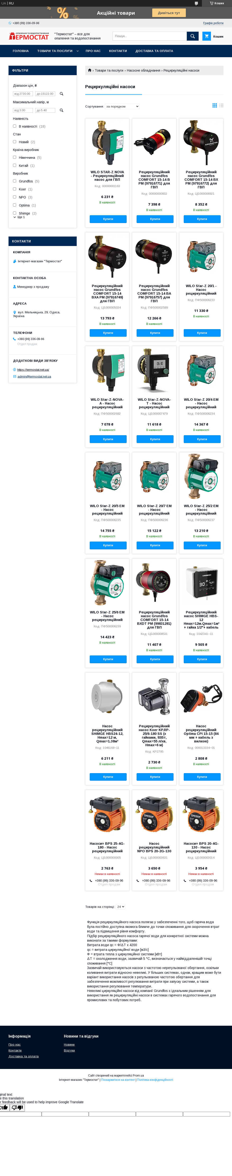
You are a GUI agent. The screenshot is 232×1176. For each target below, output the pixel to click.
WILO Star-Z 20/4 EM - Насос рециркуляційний (201, 403)
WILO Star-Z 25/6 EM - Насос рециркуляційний (107, 616)
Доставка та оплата (154, 51)
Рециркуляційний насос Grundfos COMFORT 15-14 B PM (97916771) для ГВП (154, 179)
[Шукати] (193, 36)
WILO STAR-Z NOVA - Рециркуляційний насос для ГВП (107, 175)
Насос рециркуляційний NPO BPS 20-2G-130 (154, 847)
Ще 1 (21, 217)
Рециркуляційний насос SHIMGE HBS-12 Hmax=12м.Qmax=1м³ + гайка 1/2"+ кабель (201, 619)
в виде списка (221, 106)
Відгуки (69, 1050)
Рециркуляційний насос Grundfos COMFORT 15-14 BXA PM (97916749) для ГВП (107, 293)
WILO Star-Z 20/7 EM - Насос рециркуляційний (154, 509)
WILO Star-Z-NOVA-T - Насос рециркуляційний (154, 403)
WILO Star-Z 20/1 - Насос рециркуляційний (201, 289)
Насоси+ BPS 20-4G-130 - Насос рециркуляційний (201, 847)
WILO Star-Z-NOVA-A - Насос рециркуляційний (107, 403)
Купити (108, 219)
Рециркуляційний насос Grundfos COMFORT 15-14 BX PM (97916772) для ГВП (201, 179)
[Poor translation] (17, 1108)
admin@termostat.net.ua (34, 376)
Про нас (93, 51)
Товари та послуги (54, 51)
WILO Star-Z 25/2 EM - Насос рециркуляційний (201, 509)
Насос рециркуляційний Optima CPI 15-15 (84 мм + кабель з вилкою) (201, 733)
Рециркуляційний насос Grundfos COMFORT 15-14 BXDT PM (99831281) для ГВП (154, 619)
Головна (21, 51)
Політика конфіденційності (155, 1079)
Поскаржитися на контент (118, 1079)
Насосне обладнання (143, 70)
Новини (69, 1044)
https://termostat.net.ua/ (33, 369)
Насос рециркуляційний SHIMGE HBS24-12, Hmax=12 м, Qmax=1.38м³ (107, 733)
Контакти (118, 51)
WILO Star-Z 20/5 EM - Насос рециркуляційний (107, 509)
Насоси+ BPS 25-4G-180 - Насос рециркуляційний (107, 847)
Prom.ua (138, 1075)
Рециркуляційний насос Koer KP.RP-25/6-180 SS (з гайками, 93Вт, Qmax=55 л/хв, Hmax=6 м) (154, 735)
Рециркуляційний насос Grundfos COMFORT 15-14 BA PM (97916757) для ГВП (154, 293)
